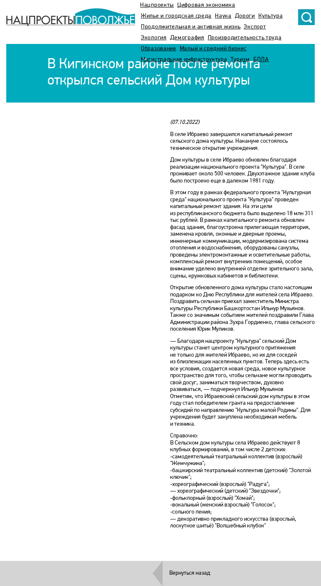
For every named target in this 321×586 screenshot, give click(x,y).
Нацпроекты (157, 5)
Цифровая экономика (206, 5)
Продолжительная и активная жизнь (190, 27)
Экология (154, 38)
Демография (187, 38)
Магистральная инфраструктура (184, 60)
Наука (223, 16)
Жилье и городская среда (176, 16)
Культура (270, 16)
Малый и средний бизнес (213, 49)
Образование (158, 49)
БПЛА (261, 60)
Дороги (245, 16)
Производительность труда (245, 38)
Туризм (240, 60)
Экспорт (255, 27)
